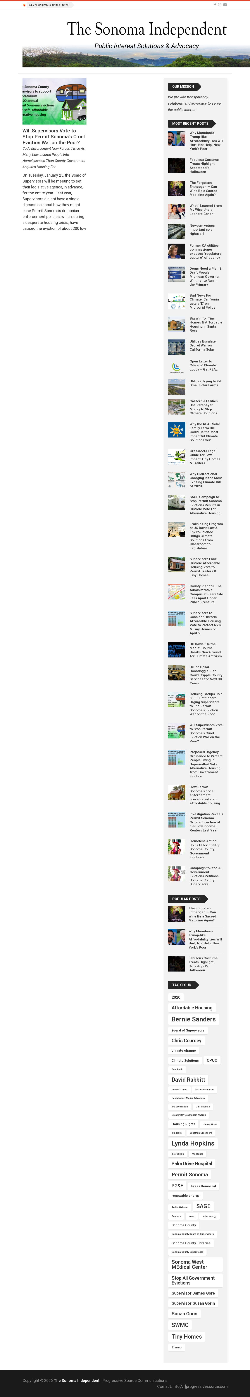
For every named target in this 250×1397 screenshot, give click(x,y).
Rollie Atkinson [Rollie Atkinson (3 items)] (180, 1207)
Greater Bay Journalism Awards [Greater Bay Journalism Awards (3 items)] (189, 1115)
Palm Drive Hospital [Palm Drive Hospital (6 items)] (192, 1163)
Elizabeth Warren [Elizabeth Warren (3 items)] (204, 1089)
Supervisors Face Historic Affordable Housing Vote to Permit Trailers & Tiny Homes (205, 567)
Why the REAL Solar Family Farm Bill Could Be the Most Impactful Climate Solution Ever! (205, 432)
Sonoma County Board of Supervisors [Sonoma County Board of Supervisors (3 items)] (193, 1234)
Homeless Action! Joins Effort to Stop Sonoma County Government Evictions (205, 849)
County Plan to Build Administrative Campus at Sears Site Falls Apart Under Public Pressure (206, 594)
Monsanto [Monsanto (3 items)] (197, 1154)
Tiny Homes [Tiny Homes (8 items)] (187, 1336)
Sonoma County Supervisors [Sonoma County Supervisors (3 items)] (187, 1252)
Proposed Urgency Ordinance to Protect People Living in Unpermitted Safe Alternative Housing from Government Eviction (206, 764)
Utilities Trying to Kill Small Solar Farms (206, 383)
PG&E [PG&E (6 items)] (177, 1185)
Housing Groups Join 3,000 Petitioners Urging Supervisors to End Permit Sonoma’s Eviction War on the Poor (206, 704)
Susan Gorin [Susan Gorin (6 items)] (184, 1313)
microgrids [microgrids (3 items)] (178, 1154)
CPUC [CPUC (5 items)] (212, 1060)
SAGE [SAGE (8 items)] (203, 1206)
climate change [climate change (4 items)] (184, 1051)
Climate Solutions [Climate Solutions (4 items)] (185, 1061)
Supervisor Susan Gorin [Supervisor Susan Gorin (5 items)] (193, 1303)
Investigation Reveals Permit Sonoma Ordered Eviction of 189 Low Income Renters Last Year (206, 822)
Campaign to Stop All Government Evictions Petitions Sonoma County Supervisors (206, 876)
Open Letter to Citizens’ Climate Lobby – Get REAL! (204, 365)
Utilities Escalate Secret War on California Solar (203, 345)
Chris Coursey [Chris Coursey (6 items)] (187, 1040)
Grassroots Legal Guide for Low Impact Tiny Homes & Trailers (205, 457)
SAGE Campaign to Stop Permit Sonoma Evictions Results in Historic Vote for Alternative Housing (206, 505)
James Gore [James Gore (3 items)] (210, 1124)
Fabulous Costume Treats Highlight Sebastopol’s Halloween (204, 166)
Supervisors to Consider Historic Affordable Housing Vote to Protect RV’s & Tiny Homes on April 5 (205, 623)
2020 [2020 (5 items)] (176, 997)
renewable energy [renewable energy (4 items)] (185, 1196)
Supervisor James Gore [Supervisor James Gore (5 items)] (193, 1293)
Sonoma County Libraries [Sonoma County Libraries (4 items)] (191, 1243)
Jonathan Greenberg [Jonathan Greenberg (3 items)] (201, 1133)
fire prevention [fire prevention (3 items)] (180, 1106)
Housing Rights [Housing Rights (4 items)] (183, 1124)
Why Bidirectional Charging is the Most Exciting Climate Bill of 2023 (206, 480)
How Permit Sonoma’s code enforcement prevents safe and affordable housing (205, 795)
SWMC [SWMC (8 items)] (180, 1325)
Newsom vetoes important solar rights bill (202, 230)
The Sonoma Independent (77, 1380)
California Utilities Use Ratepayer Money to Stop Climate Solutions (204, 407)
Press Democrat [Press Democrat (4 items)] (203, 1186)
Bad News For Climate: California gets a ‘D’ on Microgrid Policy (204, 301)
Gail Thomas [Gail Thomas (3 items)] (203, 1106)
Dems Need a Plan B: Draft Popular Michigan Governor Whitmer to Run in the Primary (206, 277)
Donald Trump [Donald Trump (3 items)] (179, 1089)
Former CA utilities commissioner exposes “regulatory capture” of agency (205, 252)
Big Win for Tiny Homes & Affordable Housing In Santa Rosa (206, 324)
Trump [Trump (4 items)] (177, 1347)
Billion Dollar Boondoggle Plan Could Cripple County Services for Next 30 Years (206, 675)
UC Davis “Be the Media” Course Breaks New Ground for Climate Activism (206, 650)
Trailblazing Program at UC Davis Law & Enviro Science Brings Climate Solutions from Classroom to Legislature (206, 536)
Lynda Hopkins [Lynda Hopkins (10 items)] (193, 1143)
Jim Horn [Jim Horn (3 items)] (177, 1133)
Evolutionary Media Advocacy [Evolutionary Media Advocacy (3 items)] (188, 1098)
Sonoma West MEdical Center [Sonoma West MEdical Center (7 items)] (189, 1264)
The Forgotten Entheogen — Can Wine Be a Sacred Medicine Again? (203, 189)
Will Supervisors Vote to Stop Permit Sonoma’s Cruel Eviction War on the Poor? (206, 733)
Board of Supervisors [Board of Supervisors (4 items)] (188, 1030)
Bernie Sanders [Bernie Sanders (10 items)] (194, 1019)
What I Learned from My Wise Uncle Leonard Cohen (206, 210)
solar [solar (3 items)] (192, 1216)
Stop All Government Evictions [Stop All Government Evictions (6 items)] (193, 1280)
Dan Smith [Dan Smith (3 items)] (177, 1069)
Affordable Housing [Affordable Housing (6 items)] (192, 1007)
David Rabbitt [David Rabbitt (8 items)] (188, 1079)
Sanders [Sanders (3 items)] (176, 1216)
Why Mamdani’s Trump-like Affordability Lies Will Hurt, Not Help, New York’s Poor (206, 141)
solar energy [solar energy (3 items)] (209, 1216)
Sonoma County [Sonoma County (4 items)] (184, 1225)
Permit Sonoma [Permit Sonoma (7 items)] (190, 1175)
